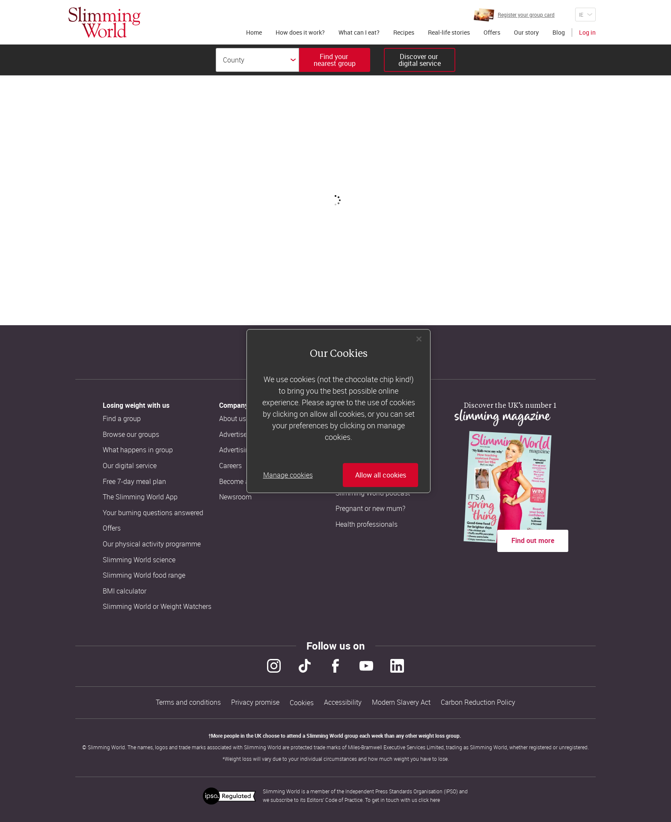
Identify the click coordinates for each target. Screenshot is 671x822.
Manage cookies (288, 475)
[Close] (419, 338)
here (435, 799)
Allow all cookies (380, 475)
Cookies (302, 703)
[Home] (104, 22)
